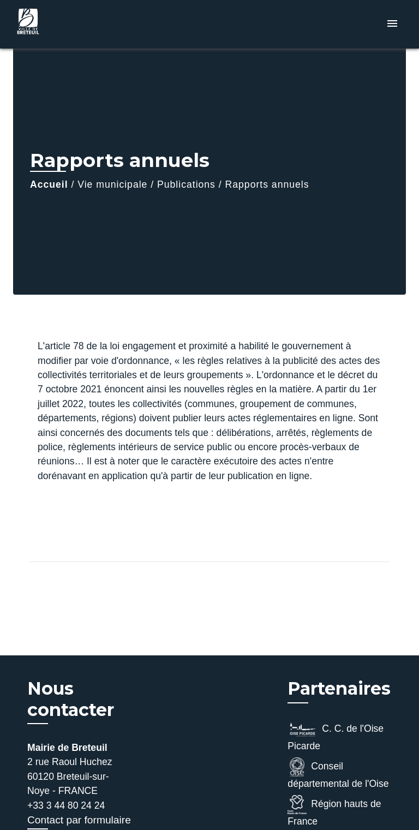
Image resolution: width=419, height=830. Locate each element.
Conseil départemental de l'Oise (338, 773)
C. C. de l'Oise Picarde (336, 735)
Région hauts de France (334, 811)
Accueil (49, 184)
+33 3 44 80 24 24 (66, 805)
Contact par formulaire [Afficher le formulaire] (79, 820)
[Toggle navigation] (392, 24)
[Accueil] (54, 24)
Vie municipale (112, 184)
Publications (186, 184)
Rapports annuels (267, 184)
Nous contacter (70, 699)
